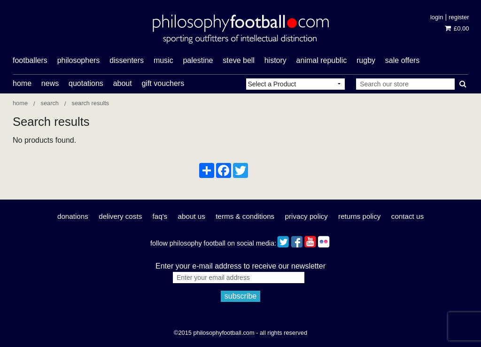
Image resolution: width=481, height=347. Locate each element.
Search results (90, 103)
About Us (191, 216)
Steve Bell (239, 60)
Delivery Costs (120, 216)
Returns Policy (359, 216)
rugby (366, 60)
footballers (30, 60)
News (50, 83)
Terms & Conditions (245, 216)
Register (459, 17)
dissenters (126, 60)
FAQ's (160, 216)
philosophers (78, 60)
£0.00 (457, 28)
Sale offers (402, 60)
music (163, 60)
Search (50, 103)
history (275, 60)
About (122, 83)
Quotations (86, 83)
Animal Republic (321, 60)
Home (22, 83)
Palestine (198, 60)
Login (436, 17)
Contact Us (407, 216)
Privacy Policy (306, 216)
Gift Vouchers (162, 83)
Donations (72, 216)
